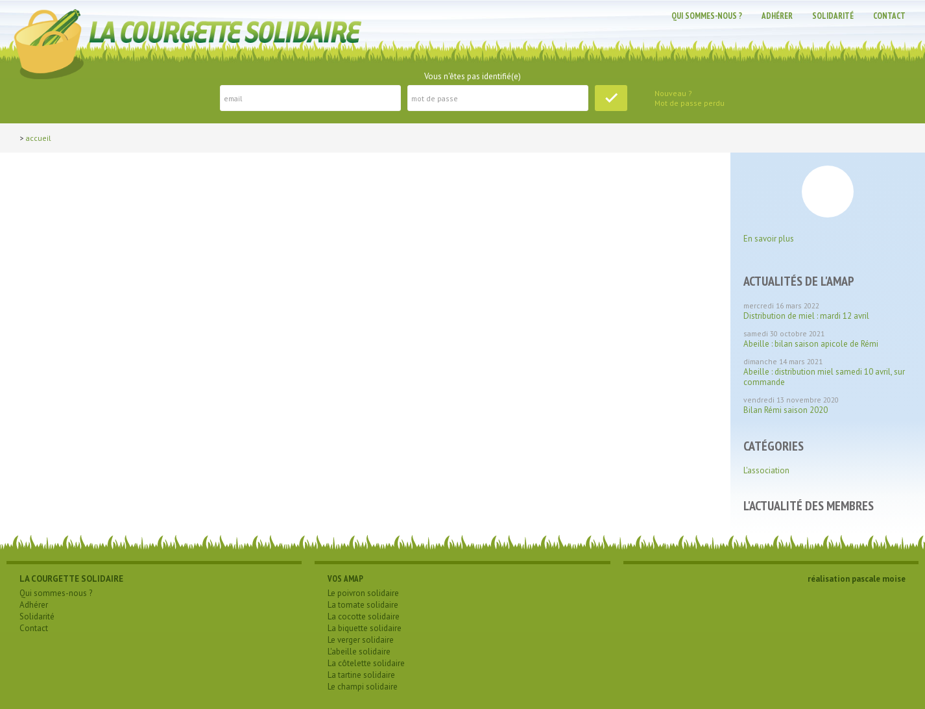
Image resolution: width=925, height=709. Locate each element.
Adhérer (777, 15)
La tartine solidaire (361, 674)
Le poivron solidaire (363, 593)
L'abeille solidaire (359, 651)
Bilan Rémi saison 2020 (785, 410)
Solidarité (833, 15)
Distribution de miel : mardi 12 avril (806, 315)
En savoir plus (768, 238)
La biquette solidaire (365, 628)
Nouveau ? (673, 93)
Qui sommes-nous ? (706, 15)
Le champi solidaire (363, 686)
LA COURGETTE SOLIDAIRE (71, 578)
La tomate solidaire (363, 604)
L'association (766, 470)
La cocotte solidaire (364, 616)
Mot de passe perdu (690, 103)
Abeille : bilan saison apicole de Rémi (810, 343)
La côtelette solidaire (366, 663)
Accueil (38, 138)
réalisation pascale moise (857, 578)
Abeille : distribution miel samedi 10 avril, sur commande (824, 377)
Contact (889, 15)
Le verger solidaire (361, 639)
